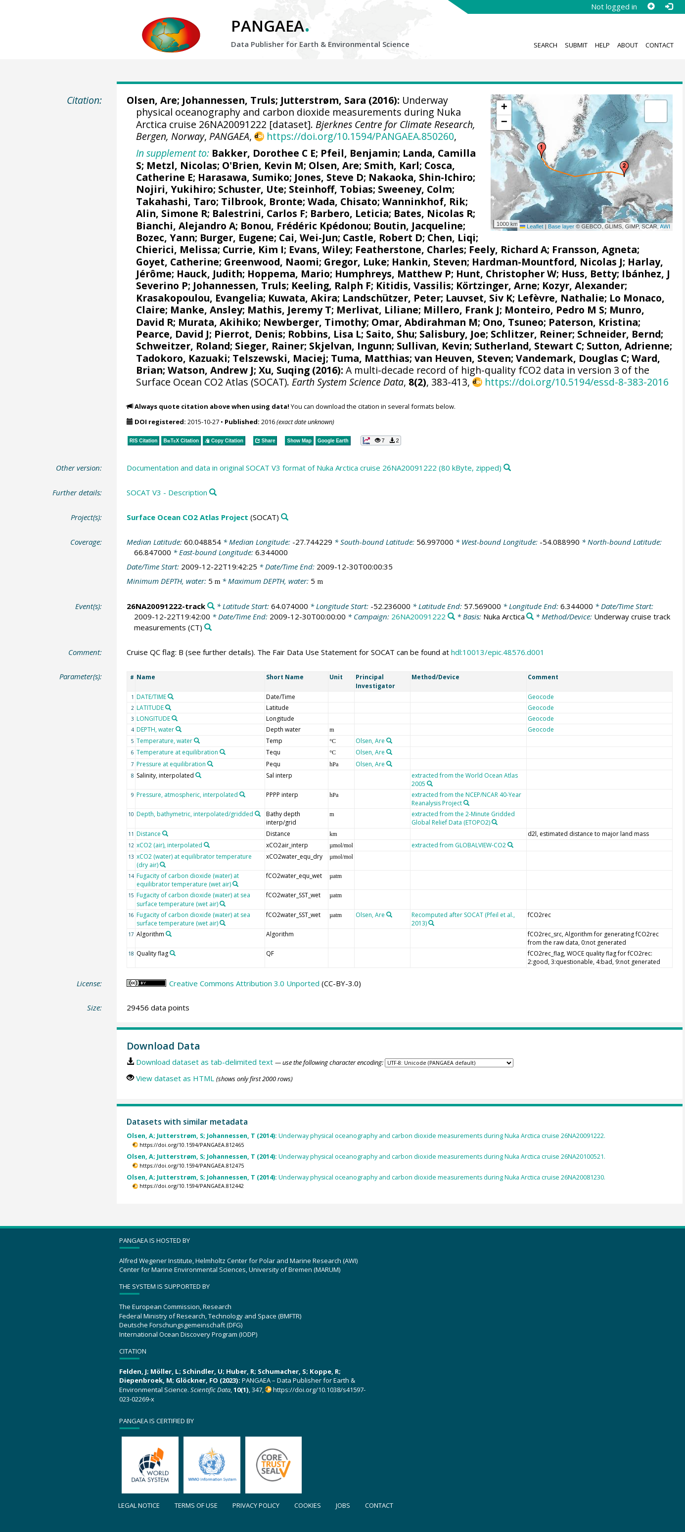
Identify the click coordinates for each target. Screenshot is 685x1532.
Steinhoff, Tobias (331, 189)
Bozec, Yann (165, 237)
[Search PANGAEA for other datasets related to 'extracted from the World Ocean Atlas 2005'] (430, 784)
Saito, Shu (390, 334)
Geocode (541, 697)
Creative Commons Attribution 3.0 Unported (244, 983)
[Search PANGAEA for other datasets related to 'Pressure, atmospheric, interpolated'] (242, 794)
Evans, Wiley (319, 249)
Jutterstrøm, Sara (323, 100)
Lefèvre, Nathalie (560, 298)
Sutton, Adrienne (628, 345)
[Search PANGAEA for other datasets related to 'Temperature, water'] (197, 741)
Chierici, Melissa (177, 249)
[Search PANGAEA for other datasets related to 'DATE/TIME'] (171, 697)
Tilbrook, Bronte (262, 201)
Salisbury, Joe (452, 334)
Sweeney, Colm (415, 189)
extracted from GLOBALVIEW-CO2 (458, 845)
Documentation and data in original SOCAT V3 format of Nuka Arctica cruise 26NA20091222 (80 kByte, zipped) (314, 468)
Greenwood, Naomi (271, 261)
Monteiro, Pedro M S (554, 309)
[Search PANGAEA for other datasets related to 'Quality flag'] (173, 953)
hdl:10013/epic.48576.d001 (498, 652)
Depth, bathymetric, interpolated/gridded (195, 814)
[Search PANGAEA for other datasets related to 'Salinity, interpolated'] (198, 775)
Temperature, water (164, 741)
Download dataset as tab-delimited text (204, 1062)
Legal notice (139, 1505)
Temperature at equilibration (177, 752)
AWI (665, 226)
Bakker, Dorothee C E (264, 153)
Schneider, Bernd (619, 334)
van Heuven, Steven (462, 358)
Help (602, 45)
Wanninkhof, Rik (423, 201)
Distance (149, 834)
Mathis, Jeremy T (289, 309)
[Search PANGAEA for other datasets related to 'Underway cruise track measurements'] (208, 627)
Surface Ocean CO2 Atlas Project (187, 517)
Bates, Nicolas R (433, 213)
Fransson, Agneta (594, 249)
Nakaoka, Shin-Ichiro (420, 177)
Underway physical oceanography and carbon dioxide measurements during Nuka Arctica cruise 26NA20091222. (366, 1136)
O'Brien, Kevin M (263, 165)
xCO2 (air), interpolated (169, 845)
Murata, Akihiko (218, 322)
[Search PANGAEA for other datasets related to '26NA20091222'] (451, 616)
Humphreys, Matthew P (393, 273)
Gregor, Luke (355, 261)
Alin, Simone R (171, 213)
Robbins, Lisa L (324, 334)
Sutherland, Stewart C (528, 345)
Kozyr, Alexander (583, 285)
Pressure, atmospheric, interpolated (187, 794)
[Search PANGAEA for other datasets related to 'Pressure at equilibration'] (210, 764)
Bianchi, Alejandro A (185, 225)
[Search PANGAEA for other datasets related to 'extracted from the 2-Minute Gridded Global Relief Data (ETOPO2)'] (495, 822)
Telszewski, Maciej (279, 358)
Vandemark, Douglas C (571, 358)
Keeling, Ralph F (331, 285)
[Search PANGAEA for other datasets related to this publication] (507, 468)
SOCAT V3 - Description (167, 492)
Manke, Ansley (206, 309)
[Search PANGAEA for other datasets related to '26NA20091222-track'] (211, 606)
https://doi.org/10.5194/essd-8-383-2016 (577, 382)
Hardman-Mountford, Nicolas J (547, 261)
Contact (659, 45)
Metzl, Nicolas (181, 165)
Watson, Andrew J (211, 370)
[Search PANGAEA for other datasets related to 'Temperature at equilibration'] (223, 752)
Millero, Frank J (461, 309)
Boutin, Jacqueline (418, 225)
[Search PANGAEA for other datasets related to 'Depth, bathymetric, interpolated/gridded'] (258, 814)
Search (545, 45)
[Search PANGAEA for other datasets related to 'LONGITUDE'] (175, 718)
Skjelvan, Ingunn (350, 345)
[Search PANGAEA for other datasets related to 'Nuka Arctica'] (530, 616)
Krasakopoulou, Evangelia (199, 298)
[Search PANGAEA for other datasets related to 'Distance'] (165, 833)
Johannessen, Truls (228, 100)
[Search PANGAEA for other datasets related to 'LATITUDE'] (168, 707)
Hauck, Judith (209, 273)
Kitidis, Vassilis (413, 285)
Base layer (561, 226)
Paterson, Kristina (593, 322)
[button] (541, 150)
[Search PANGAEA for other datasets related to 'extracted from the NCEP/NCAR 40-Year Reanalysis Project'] (466, 803)
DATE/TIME (151, 697)
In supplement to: (172, 153)
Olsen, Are (152, 100)
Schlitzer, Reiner (531, 334)
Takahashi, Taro (176, 201)
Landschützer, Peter (391, 298)
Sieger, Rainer (269, 345)
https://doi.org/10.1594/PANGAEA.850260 (360, 136)
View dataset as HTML (175, 1078)
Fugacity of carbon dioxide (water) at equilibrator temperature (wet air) (188, 880)
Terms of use (196, 1505)
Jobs (343, 1505)
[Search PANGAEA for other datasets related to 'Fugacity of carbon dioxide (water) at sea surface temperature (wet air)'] (223, 904)
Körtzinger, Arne (496, 285)
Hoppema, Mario (288, 273)
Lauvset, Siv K (479, 298)
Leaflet (532, 226)
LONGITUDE (153, 718)
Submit (576, 45)
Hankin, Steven (429, 261)
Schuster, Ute (251, 189)
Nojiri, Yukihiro (174, 189)
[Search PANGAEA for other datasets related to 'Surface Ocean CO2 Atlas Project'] (284, 517)
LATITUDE (150, 707)
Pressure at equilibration (171, 764)
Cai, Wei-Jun (308, 237)
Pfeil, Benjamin (359, 153)
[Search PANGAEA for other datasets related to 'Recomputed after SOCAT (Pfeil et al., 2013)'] (431, 923)
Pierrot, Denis (248, 334)
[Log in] (669, 6)
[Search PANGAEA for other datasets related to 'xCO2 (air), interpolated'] (207, 845)
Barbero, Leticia (349, 213)
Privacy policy (255, 1505)
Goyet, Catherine (177, 261)
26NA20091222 (418, 616)
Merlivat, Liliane (377, 309)
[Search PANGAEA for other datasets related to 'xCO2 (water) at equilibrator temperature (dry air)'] (163, 865)
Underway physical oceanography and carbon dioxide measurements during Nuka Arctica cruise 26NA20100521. (366, 1156)
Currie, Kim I (253, 249)
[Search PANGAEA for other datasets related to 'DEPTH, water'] (179, 729)
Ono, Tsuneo (513, 322)
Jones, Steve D (329, 177)
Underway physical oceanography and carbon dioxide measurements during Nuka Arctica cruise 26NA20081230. (366, 1177)
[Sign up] (651, 6)
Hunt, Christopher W (506, 273)
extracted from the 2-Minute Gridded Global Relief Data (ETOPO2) (463, 818)
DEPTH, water (155, 729)
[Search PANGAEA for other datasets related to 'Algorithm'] (169, 934)
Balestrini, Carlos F (258, 213)
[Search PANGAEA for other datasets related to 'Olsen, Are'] (389, 741)
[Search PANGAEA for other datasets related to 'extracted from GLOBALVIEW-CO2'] (510, 845)
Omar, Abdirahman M (424, 322)
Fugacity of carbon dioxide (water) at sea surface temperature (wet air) (193, 899)
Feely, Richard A (508, 249)
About (627, 45)
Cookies (307, 1505)
